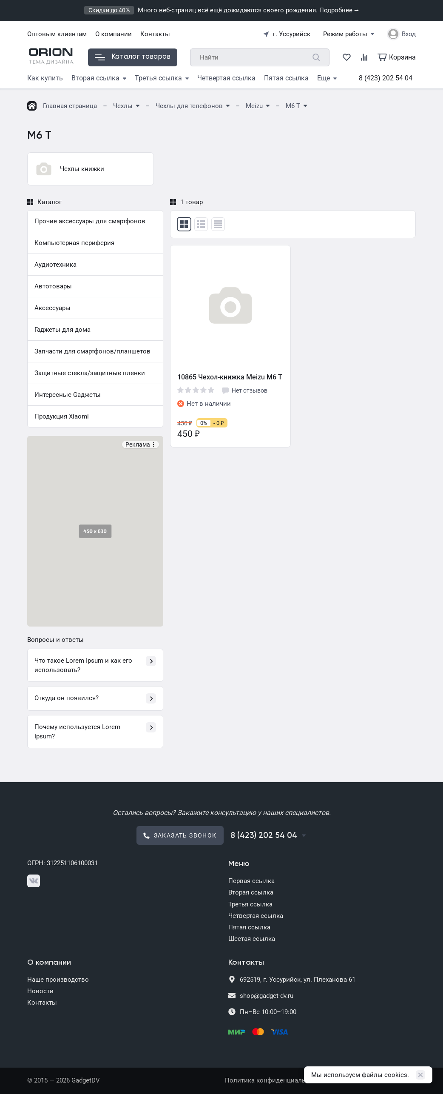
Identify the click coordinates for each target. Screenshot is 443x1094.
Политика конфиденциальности (274, 1080)
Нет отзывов (244, 390)
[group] (90, 168)
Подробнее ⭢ (339, 10)
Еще (327, 78)
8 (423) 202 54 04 (385, 78)
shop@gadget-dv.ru (266, 996)
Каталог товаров (133, 56)
